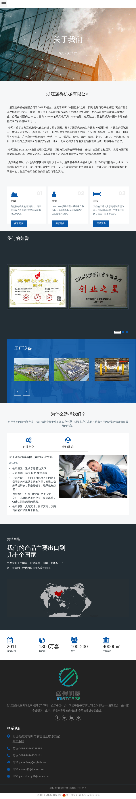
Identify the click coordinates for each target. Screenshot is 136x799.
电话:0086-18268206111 (27, 755)
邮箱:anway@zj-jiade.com (28, 769)
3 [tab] (127, 332)
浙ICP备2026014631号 (49, 795)
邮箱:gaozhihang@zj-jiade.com (30, 776)
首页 (61, 53)
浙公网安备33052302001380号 (81, 795)
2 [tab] (123, 332)
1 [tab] (117, 332)
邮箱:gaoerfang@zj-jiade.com (30, 762)
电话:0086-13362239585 (27, 748)
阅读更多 (18, 223)
